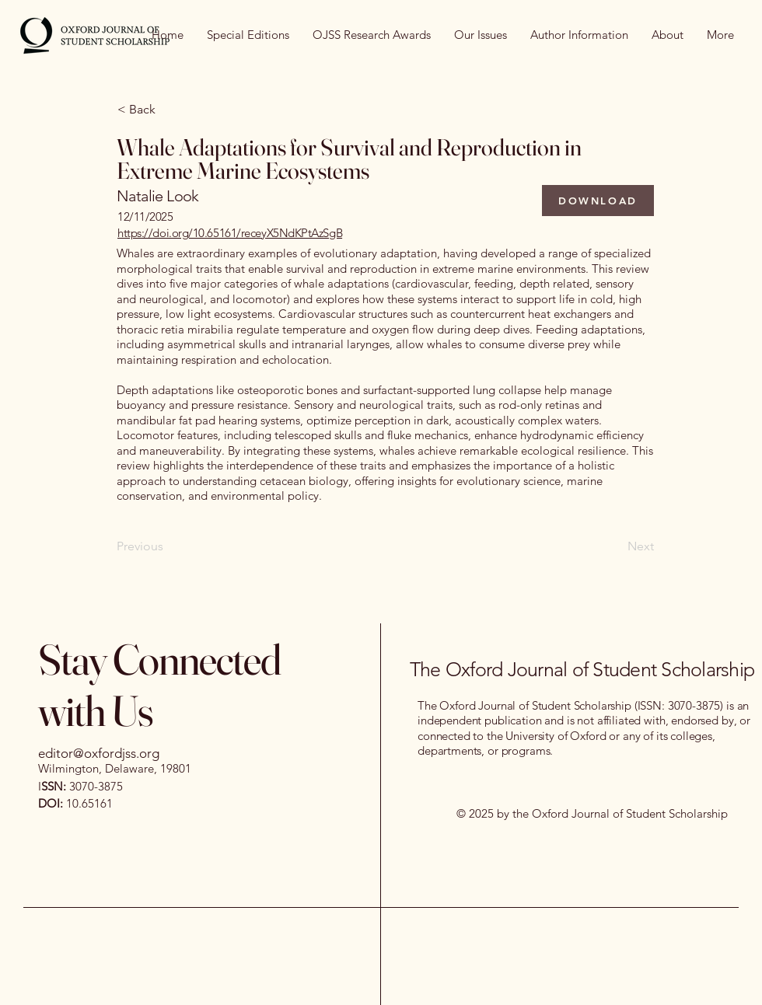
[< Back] (168, 109)
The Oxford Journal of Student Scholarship (582, 669)
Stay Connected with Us (159, 685)
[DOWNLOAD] (598, 200)
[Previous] (168, 547)
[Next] (615, 547)
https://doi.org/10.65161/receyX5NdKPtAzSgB (229, 232)
